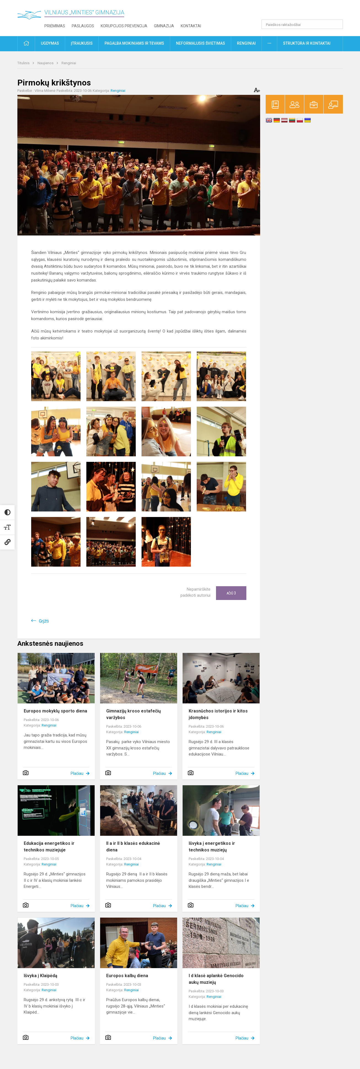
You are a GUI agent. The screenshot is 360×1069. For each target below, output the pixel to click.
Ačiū (231, 593)
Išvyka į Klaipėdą (40, 975)
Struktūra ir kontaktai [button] (306, 43)
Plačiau (77, 773)
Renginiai (69, 63)
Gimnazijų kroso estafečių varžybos (133, 714)
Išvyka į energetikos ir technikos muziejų (212, 847)
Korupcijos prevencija (124, 26)
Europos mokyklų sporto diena (55, 711)
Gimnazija (164, 26)
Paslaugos (83, 26)
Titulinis (23, 63)
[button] (305, 11)
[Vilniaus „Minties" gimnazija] (31, 16)
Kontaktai (191, 26)
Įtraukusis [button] (82, 43)
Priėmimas (54, 26)
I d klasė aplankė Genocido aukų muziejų (216, 979)
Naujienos (46, 63)
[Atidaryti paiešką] (337, 24)
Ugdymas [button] (50, 43)
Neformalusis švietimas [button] (200, 43)
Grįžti (44, 621)
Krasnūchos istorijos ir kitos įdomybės (218, 714)
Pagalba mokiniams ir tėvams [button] (134, 43)
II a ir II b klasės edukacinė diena (133, 847)
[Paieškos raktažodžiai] (302, 24)
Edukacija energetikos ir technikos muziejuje (49, 847)
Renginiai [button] (246, 43)
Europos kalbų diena (127, 975)
